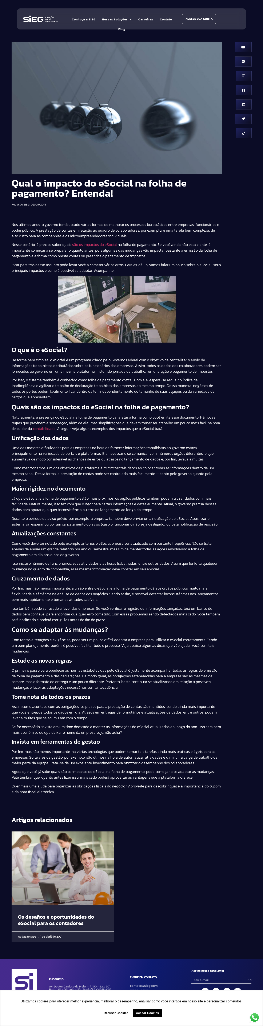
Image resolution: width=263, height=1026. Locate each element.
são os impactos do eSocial (94, 244)
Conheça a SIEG (84, 19)
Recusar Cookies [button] (116, 1013)
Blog (121, 29)
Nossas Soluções (117, 19)
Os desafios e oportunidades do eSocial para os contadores (56, 920)
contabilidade (44, 428)
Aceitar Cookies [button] (147, 1013)
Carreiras (146, 19)
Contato (166, 19)
